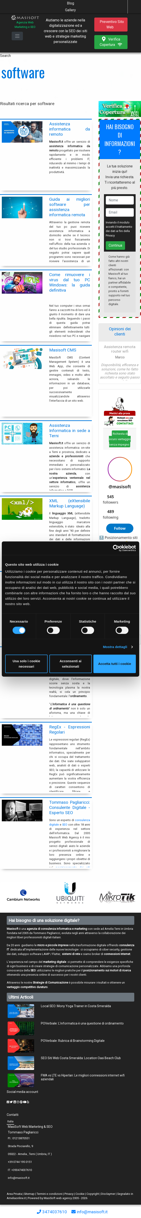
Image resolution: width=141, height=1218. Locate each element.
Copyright (92, 1193)
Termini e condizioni (49, 1193)
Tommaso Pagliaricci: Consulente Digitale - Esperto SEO (69, 807)
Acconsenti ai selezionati (70, 663)
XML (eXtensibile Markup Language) (69, 503)
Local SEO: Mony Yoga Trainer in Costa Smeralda (76, 1006)
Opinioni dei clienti (120, 331)
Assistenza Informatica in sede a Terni (69, 430)
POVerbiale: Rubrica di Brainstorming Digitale (73, 1040)
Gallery (70, 10)
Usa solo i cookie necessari (26, 663)
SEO (64, 824)
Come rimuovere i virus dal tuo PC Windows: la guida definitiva (69, 282)
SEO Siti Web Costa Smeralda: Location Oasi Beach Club (81, 1058)
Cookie (79, 1193)
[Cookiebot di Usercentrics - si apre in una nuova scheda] (116, 548)
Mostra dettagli (115, 647)
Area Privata (15, 1193)
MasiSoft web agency (58, 1198)
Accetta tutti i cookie (114, 664)
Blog (70, 3)
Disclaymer (108, 1193)
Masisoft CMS (62, 350)
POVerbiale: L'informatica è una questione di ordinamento (82, 1023)
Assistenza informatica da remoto (69, 129)
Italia (10, 1121)
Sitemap (29, 1193)
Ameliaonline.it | (17, 1198)
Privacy (110, 235)
